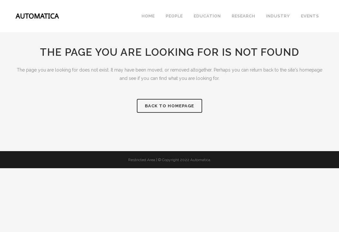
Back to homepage (169, 105)
